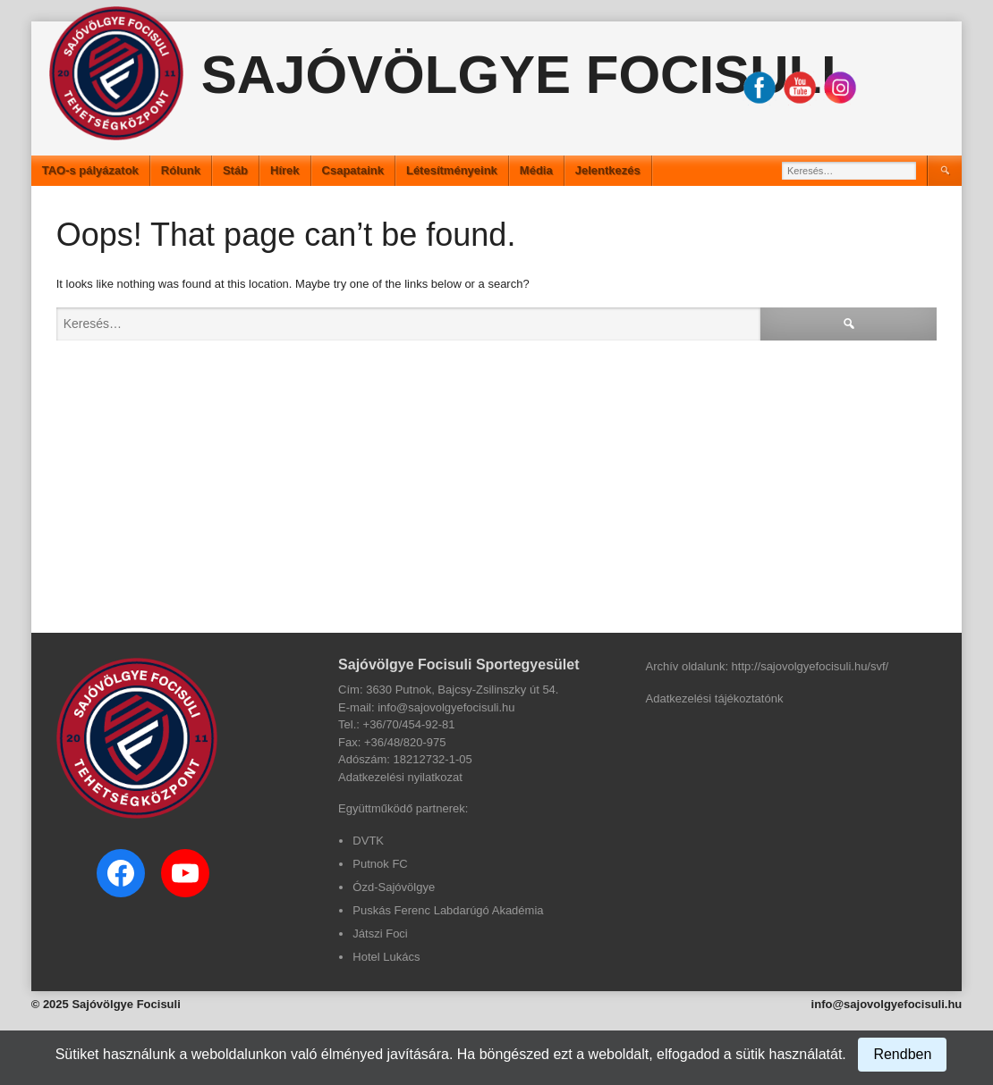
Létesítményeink (451, 170)
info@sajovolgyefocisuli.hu (887, 1004)
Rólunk (180, 170)
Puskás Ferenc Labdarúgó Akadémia (447, 910)
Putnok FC (379, 864)
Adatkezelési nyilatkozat (400, 777)
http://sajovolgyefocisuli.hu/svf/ (810, 666)
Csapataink (353, 170)
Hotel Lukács (386, 956)
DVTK (368, 840)
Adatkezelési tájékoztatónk (715, 698)
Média (536, 170)
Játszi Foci (379, 933)
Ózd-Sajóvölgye (393, 887)
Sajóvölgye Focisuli (518, 75)
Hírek (285, 170)
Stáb (235, 170)
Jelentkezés (608, 170)
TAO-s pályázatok (90, 170)
